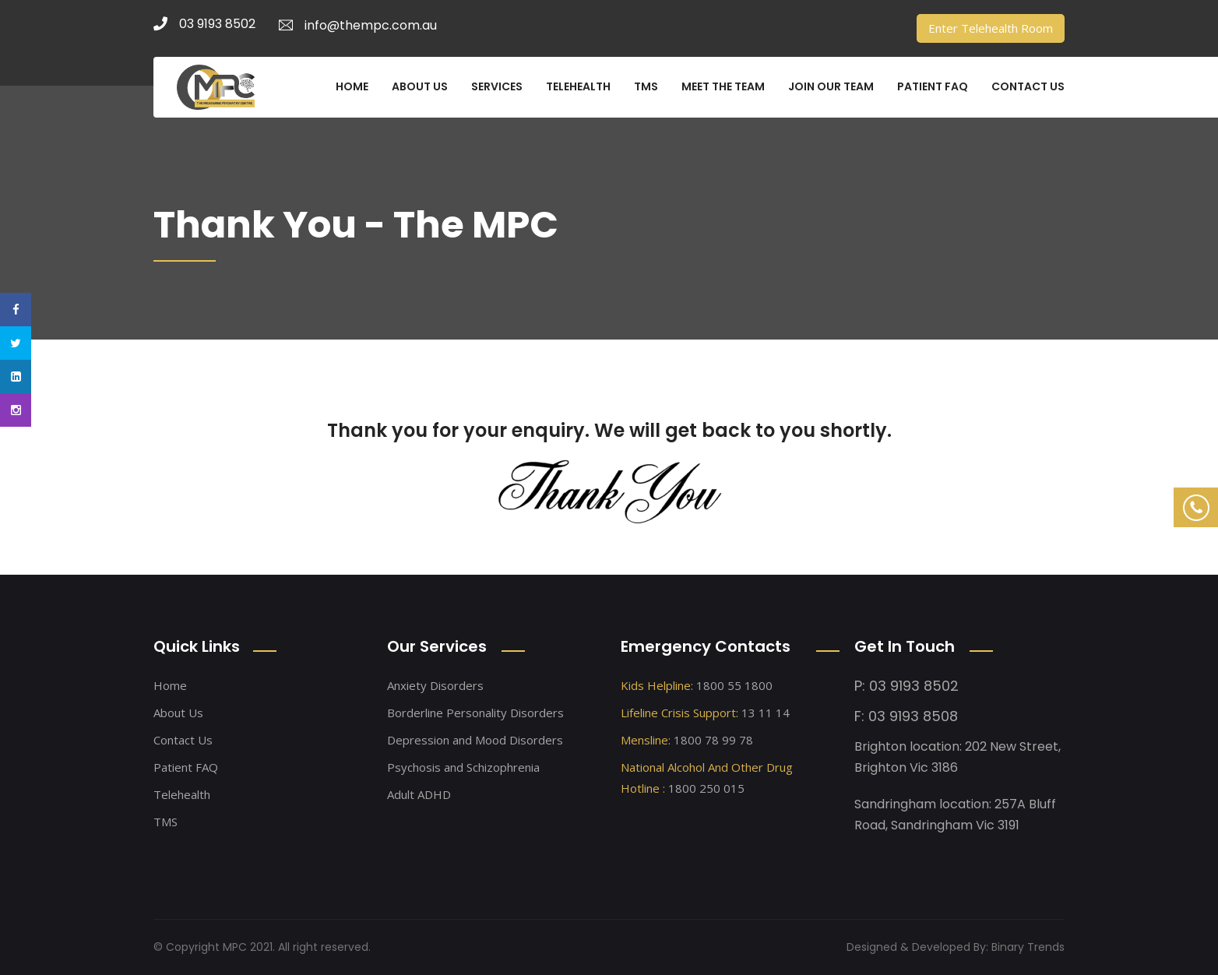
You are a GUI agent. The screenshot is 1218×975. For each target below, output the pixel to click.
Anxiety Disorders (435, 685)
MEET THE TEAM (723, 86)
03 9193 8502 (204, 24)
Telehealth (181, 794)
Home (170, 685)
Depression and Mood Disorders (475, 740)
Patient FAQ (185, 767)
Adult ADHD (419, 794)
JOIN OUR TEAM (831, 86)
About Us (178, 712)
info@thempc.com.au (358, 25)
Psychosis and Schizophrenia (463, 767)
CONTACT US (1028, 86)
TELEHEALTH (578, 86)
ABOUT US (420, 86)
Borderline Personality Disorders (475, 712)
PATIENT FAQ (932, 86)
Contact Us (183, 740)
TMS (646, 86)
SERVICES (497, 86)
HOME (352, 86)
